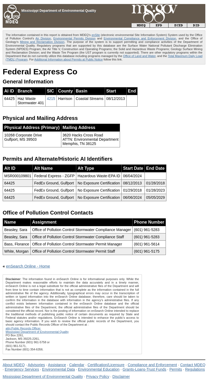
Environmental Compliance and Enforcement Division (140, 38)
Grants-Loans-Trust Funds (144, 369)
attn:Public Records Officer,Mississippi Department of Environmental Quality (37, 330)
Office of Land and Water (139, 56)
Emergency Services (22, 369)
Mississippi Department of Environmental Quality (43, 376)
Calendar (76, 365)
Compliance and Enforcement (152, 365)
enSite (95, 35)
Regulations (195, 369)
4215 (51, 98)
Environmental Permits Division (74, 38)
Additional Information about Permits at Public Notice (68, 59)
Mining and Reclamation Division (42, 41)
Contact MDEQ (192, 365)
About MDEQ (14, 365)
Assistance (57, 365)
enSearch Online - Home (28, 266)
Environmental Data (58, 369)
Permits (175, 369)
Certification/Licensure (106, 365)
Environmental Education (98, 369)
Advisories (36, 365)
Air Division (43, 38)
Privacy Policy (97, 376)
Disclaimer (121, 376)
